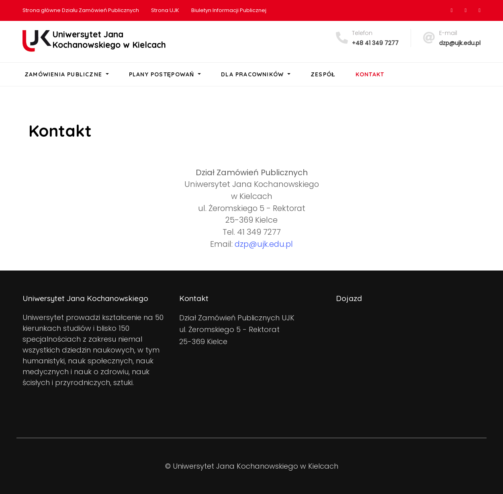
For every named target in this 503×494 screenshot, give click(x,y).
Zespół (323, 74)
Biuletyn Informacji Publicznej (228, 10)
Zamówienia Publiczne (64, 74)
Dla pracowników (253, 74)
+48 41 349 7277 (375, 43)
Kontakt (370, 74)
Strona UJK (165, 10)
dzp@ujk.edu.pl (460, 43)
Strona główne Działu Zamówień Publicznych (80, 10)
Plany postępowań (162, 74)
